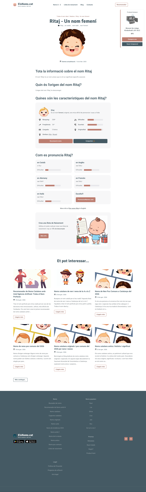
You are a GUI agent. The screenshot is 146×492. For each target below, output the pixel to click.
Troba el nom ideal (62, 16)
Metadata (91, 441)
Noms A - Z (57, 5)
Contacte (90, 5)
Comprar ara (132, 39)
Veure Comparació (132, 44)
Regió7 (91, 449)
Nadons (72, 16)
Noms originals (55, 420)
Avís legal (55, 474)
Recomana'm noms (55, 141)
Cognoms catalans (55, 416)
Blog (82, 5)
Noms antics (55, 440)
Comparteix (90, 141)
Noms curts (55, 424)
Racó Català (91, 445)
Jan (91, 420)
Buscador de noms (55, 403)
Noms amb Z (55, 432)
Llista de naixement (55, 449)
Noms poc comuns (55, 444)
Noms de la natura (55, 436)
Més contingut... (20, 380)
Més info (44, 236)
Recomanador (126, 5)
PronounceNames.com (86, 199)
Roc (91, 424)
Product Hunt (90, 453)
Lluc (91, 416)
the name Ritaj (74, 208)
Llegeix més (19, 317)
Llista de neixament (70, 5)
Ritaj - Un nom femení (82, 16)
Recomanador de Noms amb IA (55, 407)
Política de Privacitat (55, 466)
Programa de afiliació (55, 470)
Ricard (55, 134)
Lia (91, 407)
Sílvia (91, 411)
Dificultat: (40, 170)
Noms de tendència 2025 (55, 428)
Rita (50, 134)
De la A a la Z (90, 428)
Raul (90, 403)
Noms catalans (55, 411)
